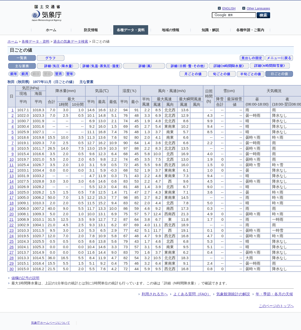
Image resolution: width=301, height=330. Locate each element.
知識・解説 (210, 30)
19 (11, 208)
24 (11, 236)
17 (11, 197)
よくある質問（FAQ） (192, 294)
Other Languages (258, 8)
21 (11, 219)
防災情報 (91, 30)
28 (11, 258)
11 (11, 165)
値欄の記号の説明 (25, 278)
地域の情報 (170, 30)
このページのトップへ (276, 306)
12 (11, 170)
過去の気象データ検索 (70, 41)
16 (11, 192)
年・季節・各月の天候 (274, 294)
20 (11, 214)
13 (11, 176)
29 (11, 263)
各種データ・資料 (131, 30)
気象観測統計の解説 (233, 294)
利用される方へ (155, 294)
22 (11, 225)
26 (11, 247)
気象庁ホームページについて (50, 323)
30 (11, 269)
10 (11, 159)
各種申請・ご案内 (250, 30)
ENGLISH (229, 8)
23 (11, 230)
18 (11, 203)
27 (11, 252)
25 (11, 241)
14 (11, 181)
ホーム (51, 30)
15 (11, 187)
